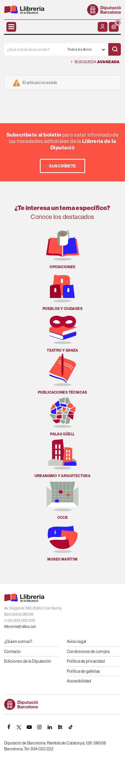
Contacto (12, 651)
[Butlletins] (60, 727)
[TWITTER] (18, 727)
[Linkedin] (49, 727)
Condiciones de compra (88, 651)
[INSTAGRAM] (39, 727)
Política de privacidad (86, 661)
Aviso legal (76, 641)
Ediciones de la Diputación (28, 661)
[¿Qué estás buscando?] (34, 49)
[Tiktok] (70, 727)
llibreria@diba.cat (20, 626)
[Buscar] (114, 49)
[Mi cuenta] (102, 27)
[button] (114, 27)
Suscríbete (62, 166)
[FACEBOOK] (8, 727)
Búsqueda (95, 62)
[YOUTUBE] (29, 727)
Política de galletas (83, 671)
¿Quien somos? (18, 641)
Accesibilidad (79, 680)
